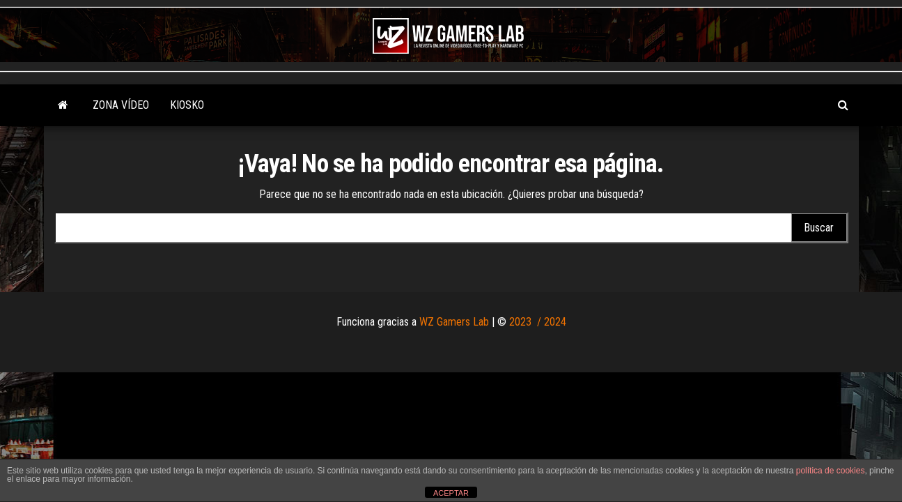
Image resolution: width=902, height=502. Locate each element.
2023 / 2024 (537, 321)
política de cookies (830, 471)
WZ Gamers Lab (454, 321)
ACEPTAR (451, 493)
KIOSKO (187, 105)
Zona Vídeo (121, 105)
